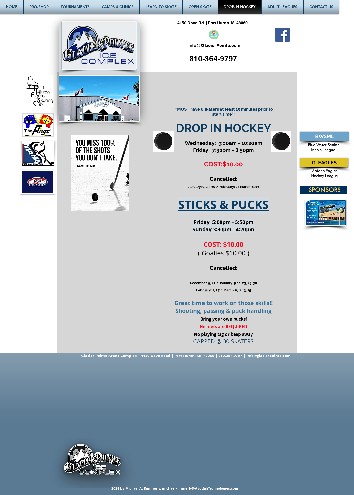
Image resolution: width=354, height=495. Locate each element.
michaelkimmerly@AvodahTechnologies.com (200, 488)
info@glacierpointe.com (268, 355)
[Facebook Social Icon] (282, 35)
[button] (75, 7)
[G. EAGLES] (324, 162)
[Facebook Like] (284, 45)
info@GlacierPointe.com (214, 45)
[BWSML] (324, 136)
